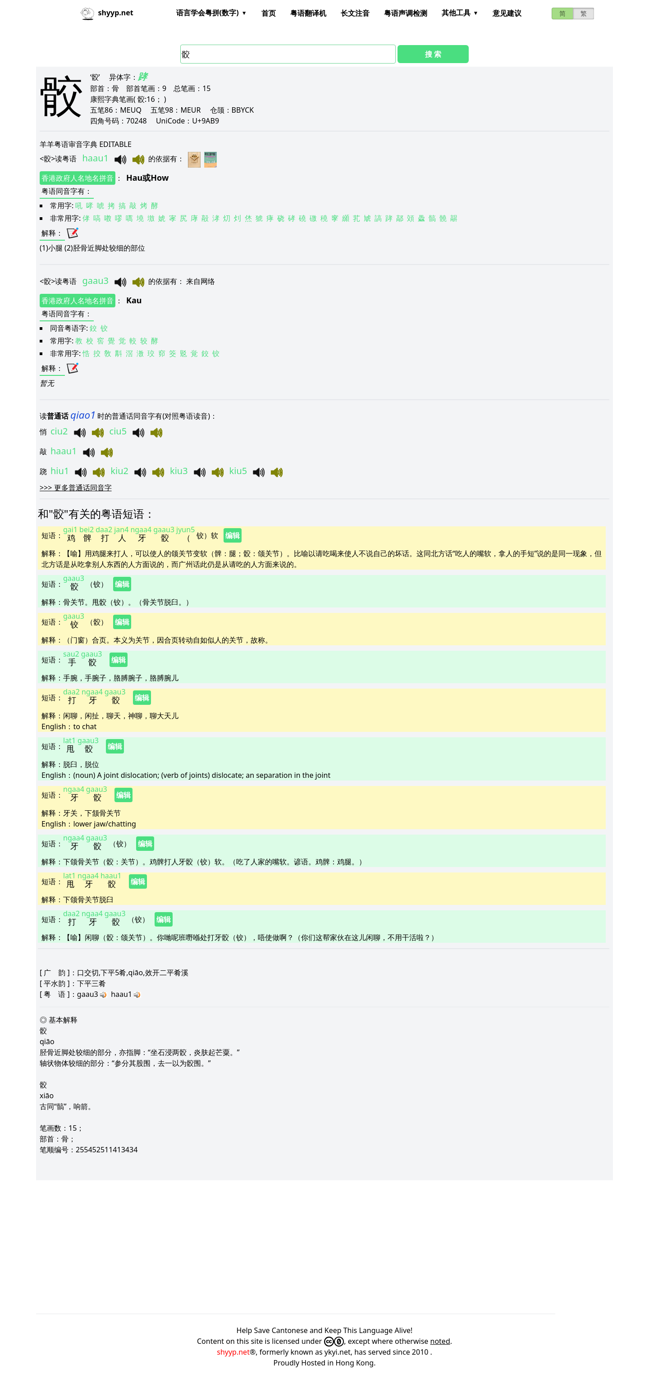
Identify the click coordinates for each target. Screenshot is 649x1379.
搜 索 (433, 54)
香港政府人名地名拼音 (77, 178)
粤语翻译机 (308, 13)
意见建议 (507, 13)
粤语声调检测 (405, 13)
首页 (268, 13)
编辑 (232, 535)
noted (440, 1341)
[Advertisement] (306, 1247)
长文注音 (355, 13)
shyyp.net (233, 1352)
